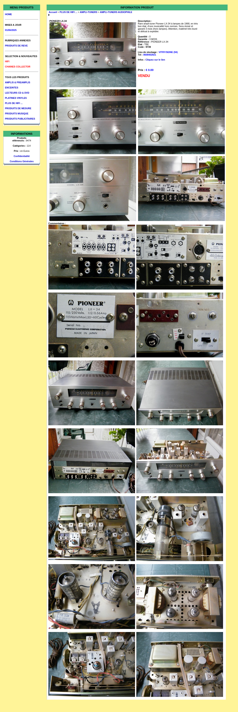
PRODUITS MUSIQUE (16, 113)
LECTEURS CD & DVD (17, 92)
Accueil (53, 12)
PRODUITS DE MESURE (18, 108)
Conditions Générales (22, 161)
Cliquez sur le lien (155, 59)
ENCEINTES (11, 87)
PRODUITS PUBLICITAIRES (20, 118)
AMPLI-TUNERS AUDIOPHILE (116, 12)
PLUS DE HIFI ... (14, 103)
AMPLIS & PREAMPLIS (17, 82)
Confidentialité (22, 156)
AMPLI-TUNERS (88, 12)
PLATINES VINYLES (16, 98)
